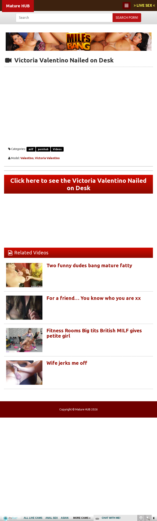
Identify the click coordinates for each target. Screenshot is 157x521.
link (153, 457)
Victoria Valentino (47, 158)
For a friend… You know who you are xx (93, 298)
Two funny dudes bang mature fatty (89, 265)
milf (31, 149)
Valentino (27, 158)
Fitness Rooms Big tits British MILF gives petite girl (94, 333)
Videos (57, 149)
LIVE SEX (144, 5)
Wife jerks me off (66, 363)
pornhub (43, 149)
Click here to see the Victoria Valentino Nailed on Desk (78, 184)
